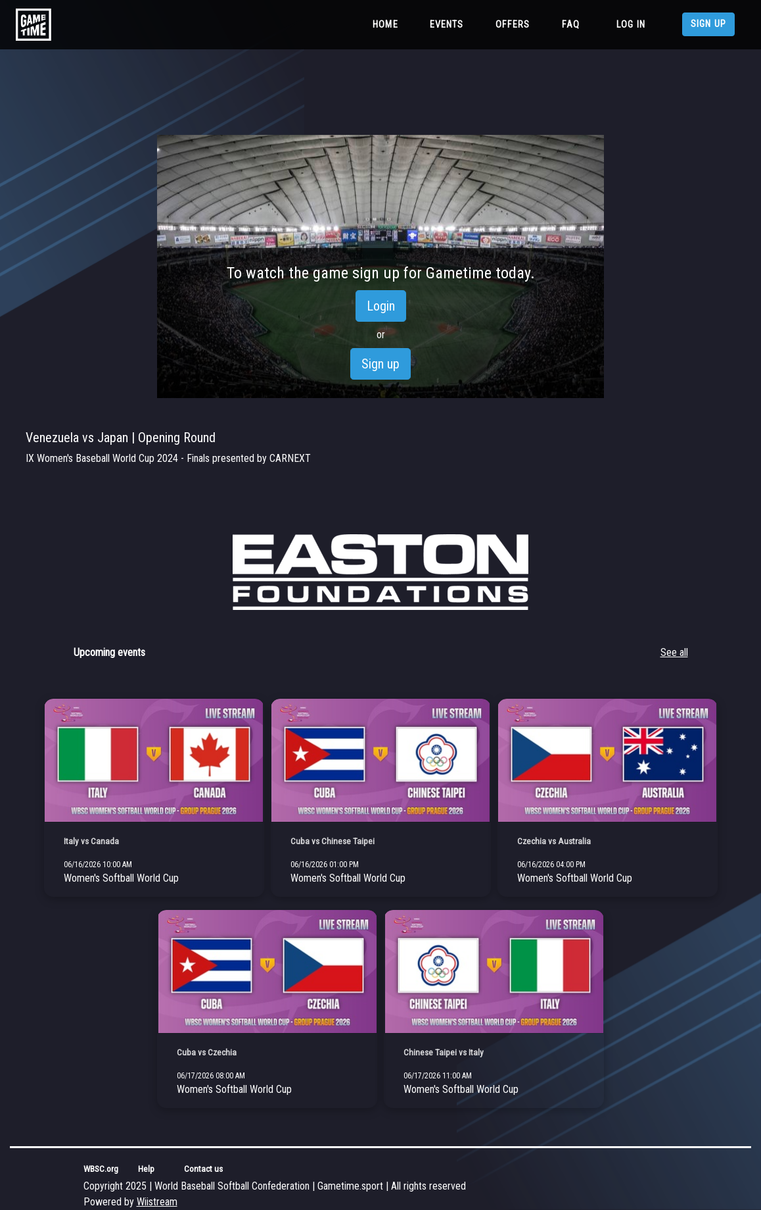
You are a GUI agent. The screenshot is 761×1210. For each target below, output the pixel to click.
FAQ (571, 24)
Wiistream (157, 1202)
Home (388, 23)
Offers (513, 24)
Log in (630, 24)
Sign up (708, 24)
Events (447, 24)
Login (381, 306)
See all (674, 652)
